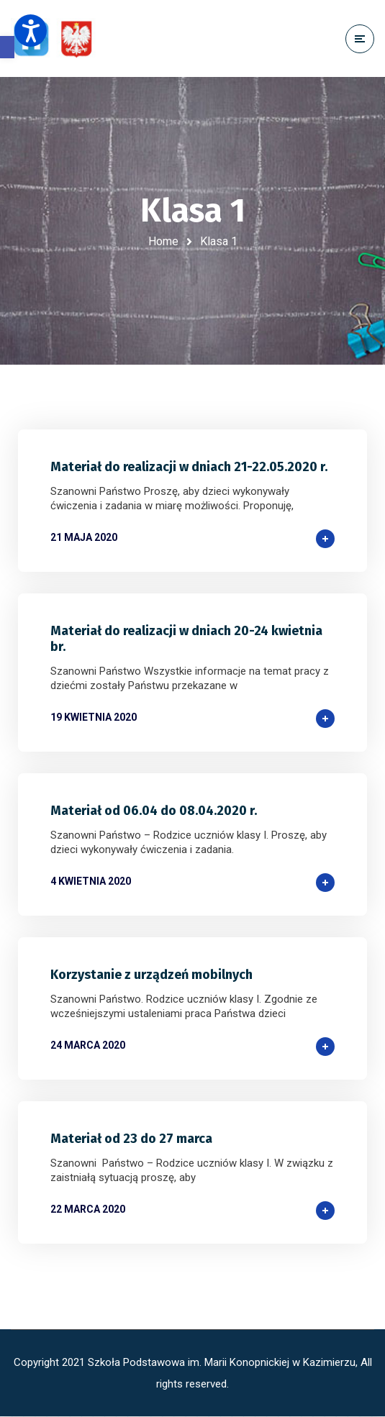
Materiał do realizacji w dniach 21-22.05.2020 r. (188, 467)
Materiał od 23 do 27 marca (131, 1139)
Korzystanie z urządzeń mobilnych (151, 975)
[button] (7, 47)
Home (163, 241)
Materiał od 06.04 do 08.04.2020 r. (153, 811)
